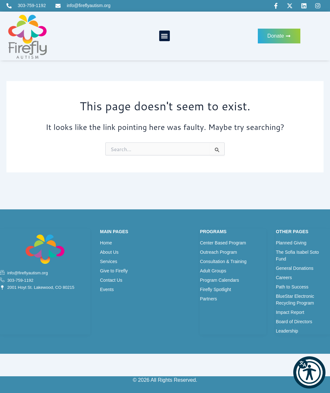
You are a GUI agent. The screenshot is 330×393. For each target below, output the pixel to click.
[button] (309, 372)
